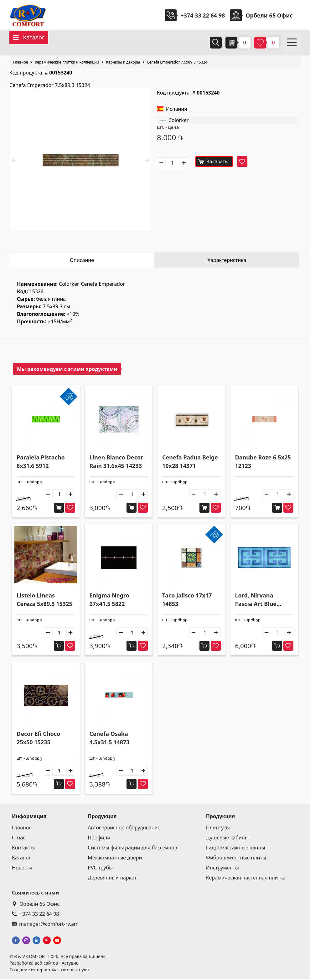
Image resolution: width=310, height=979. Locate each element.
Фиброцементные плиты (236, 857)
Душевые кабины (227, 837)
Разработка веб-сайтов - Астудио (44, 963)
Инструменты (222, 867)
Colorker (178, 120)
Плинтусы (218, 827)
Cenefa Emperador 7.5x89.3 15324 (177, 62)
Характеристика (227, 260)
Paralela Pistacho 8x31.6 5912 (41, 461)
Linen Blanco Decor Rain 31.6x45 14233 (116, 461)
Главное (20, 62)
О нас (18, 837)
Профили (99, 837)
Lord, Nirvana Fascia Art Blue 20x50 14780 (256, 600)
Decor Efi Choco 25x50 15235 (38, 738)
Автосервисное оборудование (124, 827)
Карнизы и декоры (123, 62)
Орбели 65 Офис (35, 904)
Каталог (21, 857)
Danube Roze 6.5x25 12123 (263, 461)
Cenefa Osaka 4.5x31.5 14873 (110, 738)
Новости (22, 867)
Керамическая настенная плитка (246, 877)
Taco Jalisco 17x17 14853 (187, 599)
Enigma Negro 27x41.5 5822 (109, 599)
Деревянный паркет (112, 877)
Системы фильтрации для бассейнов (132, 847)
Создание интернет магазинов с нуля (49, 969)
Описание (82, 260)
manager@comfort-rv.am (45, 924)
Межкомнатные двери (115, 857)
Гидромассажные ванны (235, 847)
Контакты (23, 847)
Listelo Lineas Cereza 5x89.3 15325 (44, 599)
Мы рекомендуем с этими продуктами (67, 369)
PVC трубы (100, 867)
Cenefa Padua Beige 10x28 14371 (190, 461)
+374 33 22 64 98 (202, 15)
